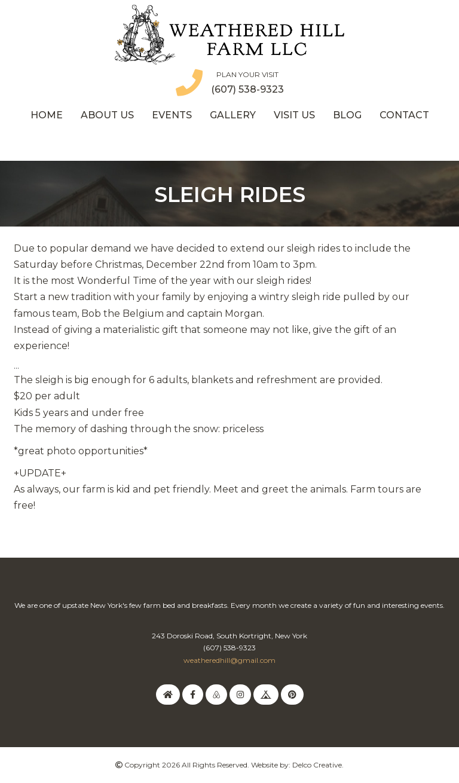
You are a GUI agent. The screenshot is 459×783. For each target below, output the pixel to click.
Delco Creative (317, 764)
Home (46, 115)
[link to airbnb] (216, 694)
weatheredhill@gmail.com (229, 660)
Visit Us (294, 115)
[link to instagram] (240, 694)
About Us (107, 115)
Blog (347, 115)
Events (172, 115)
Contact (404, 115)
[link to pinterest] (292, 694)
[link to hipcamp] (266, 694)
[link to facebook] (192, 694)
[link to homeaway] (168, 694)
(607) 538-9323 (247, 89)
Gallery (233, 115)
